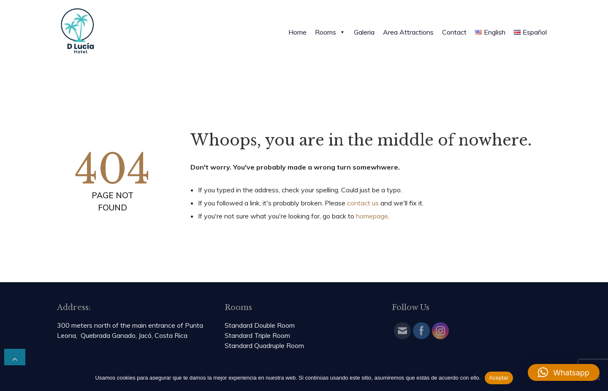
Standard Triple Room (257, 335)
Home (297, 32)
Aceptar (499, 378)
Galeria (364, 32)
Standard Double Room (260, 325)
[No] (597, 378)
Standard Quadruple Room (264, 345)
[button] (564, 372)
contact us (363, 203)
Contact (454, 32)
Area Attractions (408, 32)
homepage (372, 216)
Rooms (330, 32)
